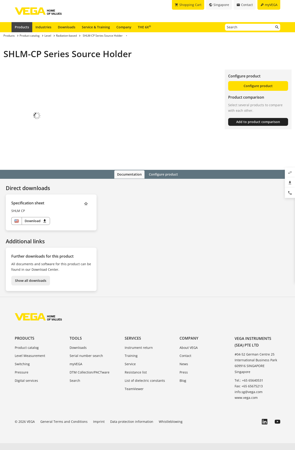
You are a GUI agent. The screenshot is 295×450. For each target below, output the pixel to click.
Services (133, 345)
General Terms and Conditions (64, 428)
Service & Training (96, 27)
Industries (43, 27)
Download (36, 228)
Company (123, 27)
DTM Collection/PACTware (89, 379)
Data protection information (131, 428)
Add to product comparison (258, 122)
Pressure (21, 379)
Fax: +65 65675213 (249, 393)
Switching (22, 371)
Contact (185, 362)
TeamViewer (134, 395)
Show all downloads (30, 287)
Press (184, 379)
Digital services (26, 387)
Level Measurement (30, 362)
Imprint (99, 428)
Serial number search (86, 362)
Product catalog (27, 354)
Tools (76, 345)
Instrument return (139, 354)
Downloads (66, 27)
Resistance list (136, 379)
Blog (183, 387)
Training (131, 362)
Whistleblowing (171, 428)
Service (130, 371)
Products (22, 27)
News (184, 371)
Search (75, 387)
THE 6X (144, 27)
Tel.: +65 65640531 (249, 387)
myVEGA (76, 371)
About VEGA (189, 354)
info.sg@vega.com (249, 398)
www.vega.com (246, 404)
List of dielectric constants (145, 387)
